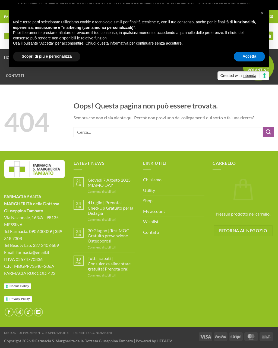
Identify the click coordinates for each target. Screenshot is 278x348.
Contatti (15, 75)
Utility (149, 190)
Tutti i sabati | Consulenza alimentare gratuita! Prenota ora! (109, 263)
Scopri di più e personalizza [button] (47, 56)
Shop (148, 200)
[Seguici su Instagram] (18, 312)
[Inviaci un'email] (38, 312)
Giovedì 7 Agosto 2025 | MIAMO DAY (110, 182)
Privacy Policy (20, 298)
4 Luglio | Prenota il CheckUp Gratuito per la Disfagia (110, 207)
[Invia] (268, 132)
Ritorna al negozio (243, 230)
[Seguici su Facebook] (9, 312)
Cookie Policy (19, 286)
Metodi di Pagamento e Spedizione (36, 333)
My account (154, 211)
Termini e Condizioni (92, 333)
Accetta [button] (249, 56)
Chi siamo (152, 179)
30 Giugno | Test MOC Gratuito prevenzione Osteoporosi (108, 235)
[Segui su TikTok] (28, 312)
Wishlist (151, 221)
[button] (262, 13)
